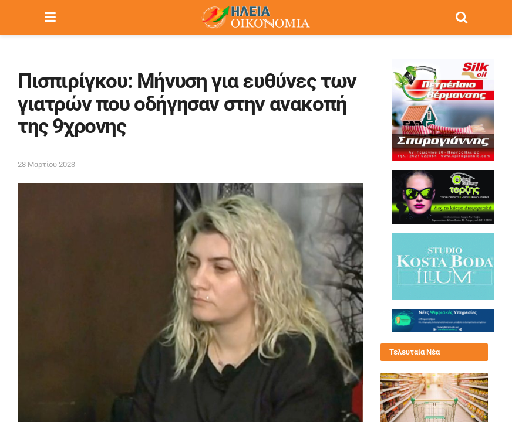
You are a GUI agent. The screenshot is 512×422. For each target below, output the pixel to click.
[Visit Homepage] (255, 17)
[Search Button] (461, 17)
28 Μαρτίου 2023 (46, 164)
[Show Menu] (50, 17)
